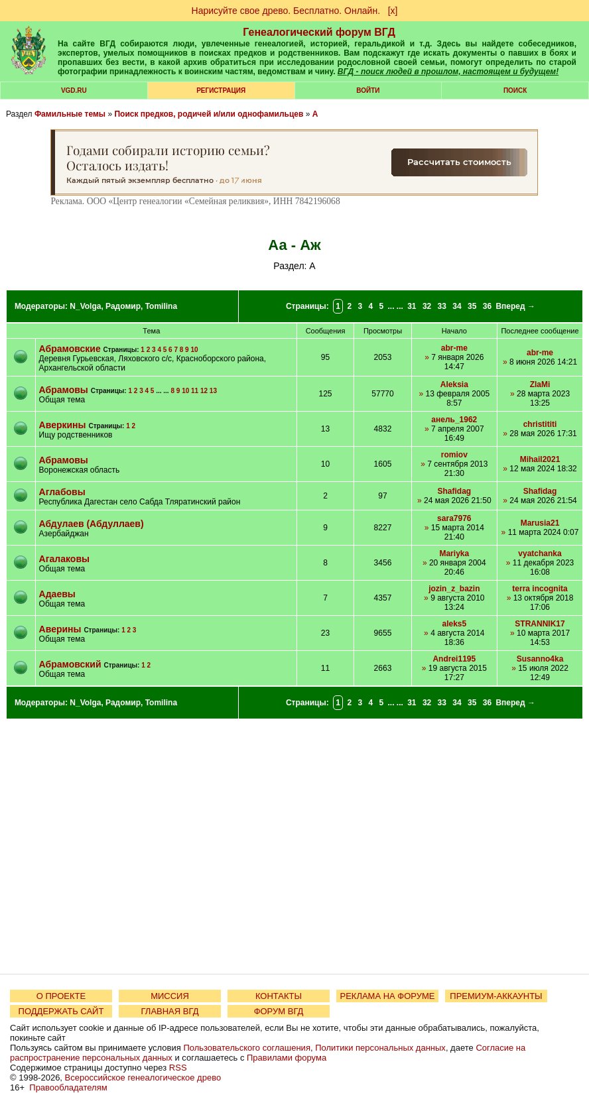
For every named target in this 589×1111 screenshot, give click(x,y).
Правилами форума (286, 1058)
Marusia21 (540, 523)
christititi (540, 424)
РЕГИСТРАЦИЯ (220, 90)
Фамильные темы (69, 114)
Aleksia (454, 384)
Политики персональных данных (380, 1048)
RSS (178, 1068)
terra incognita (539, 588)
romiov (454, 454)
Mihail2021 (540, 459)
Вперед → (515, 306)
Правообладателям (68, 1087)
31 (411, 306)
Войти (367, 90)
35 (472, 306)
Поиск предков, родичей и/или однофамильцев (208, 114)
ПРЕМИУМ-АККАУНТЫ (496, 996)
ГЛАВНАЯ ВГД (170, 1011)
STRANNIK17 (539, 623)
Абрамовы (63, 389)
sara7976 (454, 518)
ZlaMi (540, 384)
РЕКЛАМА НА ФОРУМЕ (387, 996)
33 (442, 306)
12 (204, 390)
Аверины (60, 629)
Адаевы (57, 594)
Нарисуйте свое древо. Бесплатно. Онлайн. (286, 10)
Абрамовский (71, 664)
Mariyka (454, 553)
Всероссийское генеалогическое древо (143, 1077)
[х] (393, 10)
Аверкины (62, 425)
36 (487, 306)
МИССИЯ (170, 996)
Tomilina (161, 306)
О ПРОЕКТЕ (61, 996)
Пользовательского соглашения (246, 1048)
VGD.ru (74, 90)
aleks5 (454, 623)
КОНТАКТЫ (278, 996)
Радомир (123, 306)
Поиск (515, 90)
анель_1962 (454, 419)
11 (194, 390)
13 (213, 390)
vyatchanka (539, 553)
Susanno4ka (540, 659)
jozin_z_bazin (454, 588)
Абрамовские (70, 348)
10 (194, 349)
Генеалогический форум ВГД (319, 32)
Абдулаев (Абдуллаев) (91, 523)
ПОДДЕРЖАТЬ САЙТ (61, 1011)
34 (456, 306)
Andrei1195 (454, 659)
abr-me (454, 348)
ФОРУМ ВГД (279, 1011)
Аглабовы (62, 492)
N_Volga (85, 306)
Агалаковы (64, 559)
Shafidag (454, 491)
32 (427, 306)
